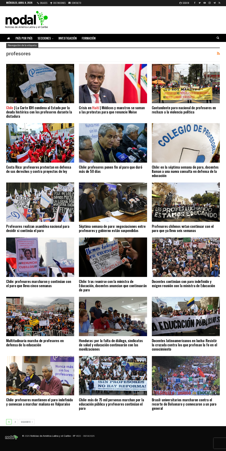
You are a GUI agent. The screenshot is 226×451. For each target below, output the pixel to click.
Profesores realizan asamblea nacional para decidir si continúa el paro (37, 228)
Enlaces (42, 3)
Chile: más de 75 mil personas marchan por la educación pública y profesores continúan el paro (111, 404)
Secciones (44, 38)
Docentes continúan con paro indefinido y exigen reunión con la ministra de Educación (183, 283)
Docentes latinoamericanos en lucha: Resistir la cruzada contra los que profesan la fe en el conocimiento (184, 345)
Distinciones (58, 3)
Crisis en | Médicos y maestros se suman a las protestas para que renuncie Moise (112, 110)
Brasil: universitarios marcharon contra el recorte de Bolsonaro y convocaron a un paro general (184, 404)
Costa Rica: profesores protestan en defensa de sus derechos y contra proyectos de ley (38, 169)
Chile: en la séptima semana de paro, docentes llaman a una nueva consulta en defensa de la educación (185, 171)
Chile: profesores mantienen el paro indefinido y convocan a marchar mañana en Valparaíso (39, 402)
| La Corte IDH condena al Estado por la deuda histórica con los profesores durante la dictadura (39, 112)
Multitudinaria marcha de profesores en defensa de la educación (35, 342)
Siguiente (27, 421)
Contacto (74, 3)
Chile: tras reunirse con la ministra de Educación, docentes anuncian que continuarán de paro (113, 285)
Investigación (67, 38)
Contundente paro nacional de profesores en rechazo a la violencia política (184, 110)
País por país (24, 38)
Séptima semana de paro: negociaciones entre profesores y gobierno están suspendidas (112, 228)
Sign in (184, 3)
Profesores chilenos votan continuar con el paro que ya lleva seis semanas (183, 228)
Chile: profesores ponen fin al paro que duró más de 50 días (110, 169)
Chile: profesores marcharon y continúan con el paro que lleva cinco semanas (38, 283)
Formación (89, 38)
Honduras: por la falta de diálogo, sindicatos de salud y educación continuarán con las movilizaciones (111, 345)
